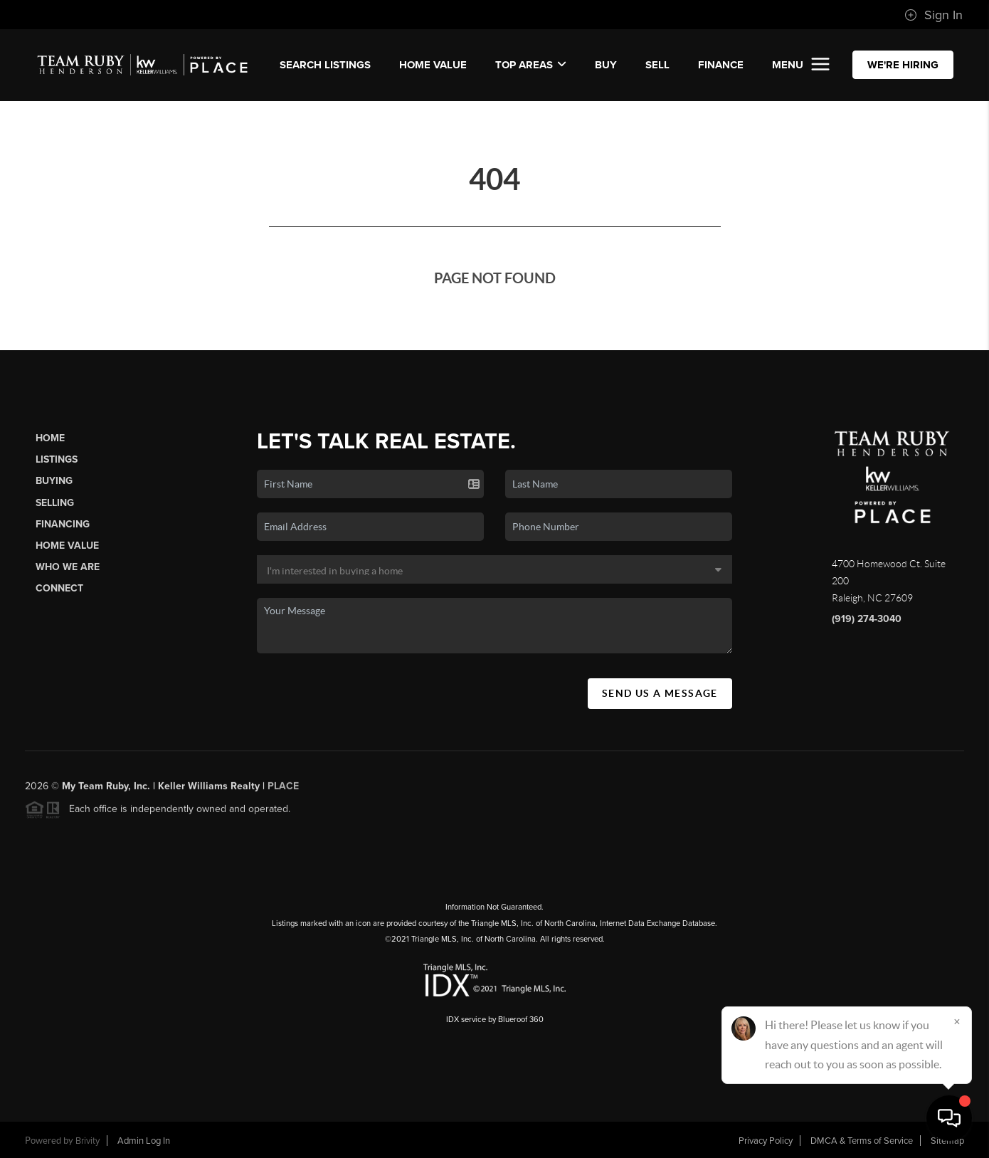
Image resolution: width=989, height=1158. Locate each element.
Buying (54, 481)
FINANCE (721, 64)
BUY (606, 64)
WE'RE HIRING (902, 64)
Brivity (87, 1141)
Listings (57, 459)
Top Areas (530, 64)
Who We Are (68, 567)
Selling (55, 503)
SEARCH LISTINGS (325, 64)
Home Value (433, 64)
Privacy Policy (766, 1141)
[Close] (957, 1021)
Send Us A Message (660, 693)
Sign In (933, 15)
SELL (657, 64)
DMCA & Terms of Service (861, 1141)
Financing (63, 524)
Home (50, 438)
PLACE (283, 790)
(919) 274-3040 (866, 619)
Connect (59, 588)
